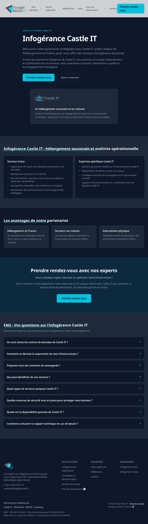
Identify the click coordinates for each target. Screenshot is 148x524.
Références (68, 8)
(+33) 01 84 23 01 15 (14, 484)
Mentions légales (137, 503)
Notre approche (50, 8)
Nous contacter (70, 77)
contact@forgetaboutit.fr (16, 488)
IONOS (29, 507)
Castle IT (8, 507)
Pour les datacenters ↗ (74, 489)
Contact (113, 8)
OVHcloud (19, 507)
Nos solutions (35, 8)
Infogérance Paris (129, 466)
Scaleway (38, 507)
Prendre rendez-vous (129, 8)
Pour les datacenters (96, 8)
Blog (80, 8)
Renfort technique (71, 484)
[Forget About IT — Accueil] (16, 8)
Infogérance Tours (129, 471)
